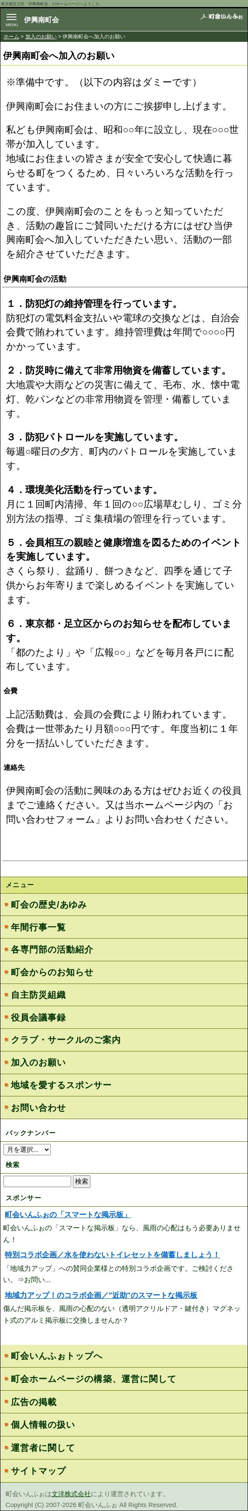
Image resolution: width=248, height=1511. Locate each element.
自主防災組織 (38, 995)
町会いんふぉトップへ (57, 1356)
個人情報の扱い (43, 1424)
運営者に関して (43, 1448)
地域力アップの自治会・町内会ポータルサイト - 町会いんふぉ (221, 22)
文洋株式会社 (71, 1494)
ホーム (11, 37)
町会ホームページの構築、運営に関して (93, 1379)
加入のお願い (41, 37)
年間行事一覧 (38, 927)
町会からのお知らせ (52, 972)
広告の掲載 (34, 1402)
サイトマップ (38, 1471)
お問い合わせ (38, 1108)
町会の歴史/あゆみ (49, 904)
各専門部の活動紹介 (52, 949)
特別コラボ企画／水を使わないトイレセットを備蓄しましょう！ (112, 1255)
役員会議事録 (38, 1017)
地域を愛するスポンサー (61, 1085)
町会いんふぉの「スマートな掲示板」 (68, 1215)
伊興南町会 (41, 20)
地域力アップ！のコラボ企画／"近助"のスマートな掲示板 (101, 1295)
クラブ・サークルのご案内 (66, 1040)
